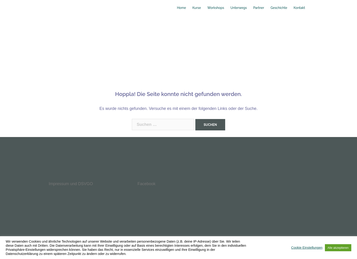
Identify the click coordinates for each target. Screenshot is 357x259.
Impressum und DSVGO (71, 183)
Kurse (196, 8)
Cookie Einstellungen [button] (307, 247)
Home (181, 8)
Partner (258, 8)
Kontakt (299, 8)
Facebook (147, 183)
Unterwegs (238, 8)
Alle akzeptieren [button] (338, 247)
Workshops (215, 8)
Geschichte (278, 8)
